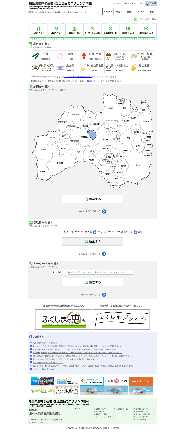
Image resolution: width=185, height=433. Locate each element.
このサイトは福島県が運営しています (135, 3)
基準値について (142, 409)
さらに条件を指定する (92, 211)
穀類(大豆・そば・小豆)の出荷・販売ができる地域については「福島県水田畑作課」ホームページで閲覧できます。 (78, 346)
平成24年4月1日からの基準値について (48, 363)
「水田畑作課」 (91, 81)
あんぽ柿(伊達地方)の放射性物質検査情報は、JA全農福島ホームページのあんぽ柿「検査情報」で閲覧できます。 (77, 353)
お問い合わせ (141, 420)
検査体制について (143, 412)
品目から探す (100, 409)
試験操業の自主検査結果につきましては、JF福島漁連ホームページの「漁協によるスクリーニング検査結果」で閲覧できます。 (83, 356)
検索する (92, 199)
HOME (78, 409)
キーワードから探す (103, 417)
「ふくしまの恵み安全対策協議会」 (78, 77)
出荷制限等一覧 (121, 409)
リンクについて (142, 417)
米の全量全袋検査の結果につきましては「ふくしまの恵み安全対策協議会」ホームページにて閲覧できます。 (76, 349)
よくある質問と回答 (145, 19)
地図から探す (100, 412)
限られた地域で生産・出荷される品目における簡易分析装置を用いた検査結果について (67, 359)
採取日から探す (101, 414)
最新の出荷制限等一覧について (45, 343)
